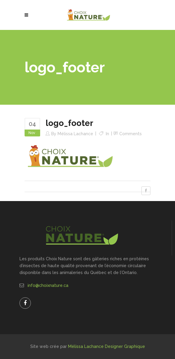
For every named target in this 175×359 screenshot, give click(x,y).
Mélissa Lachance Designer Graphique (106, 346)
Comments (130, 133)
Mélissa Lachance (75, 133)
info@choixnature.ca (48, 285)
